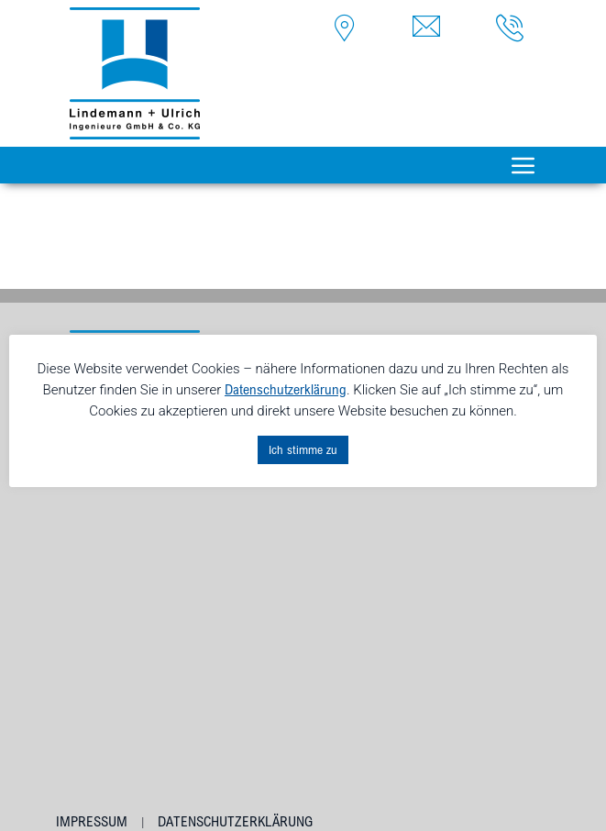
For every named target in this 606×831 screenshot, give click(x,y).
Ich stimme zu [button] (303, 449)
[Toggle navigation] (523, 165)
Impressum (91, 821)
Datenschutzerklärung (235, 821)
